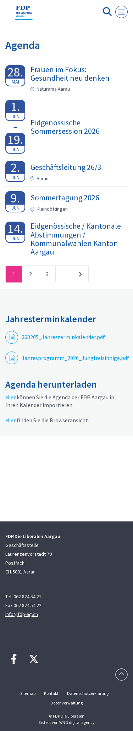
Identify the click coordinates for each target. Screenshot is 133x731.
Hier (10, 397)
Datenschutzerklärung (88, 693)
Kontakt (51, 693)
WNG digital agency (77, 722)
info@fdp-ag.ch (21, 614)
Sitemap (27, 693)
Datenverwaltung (66, 703)
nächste (80, 275)
